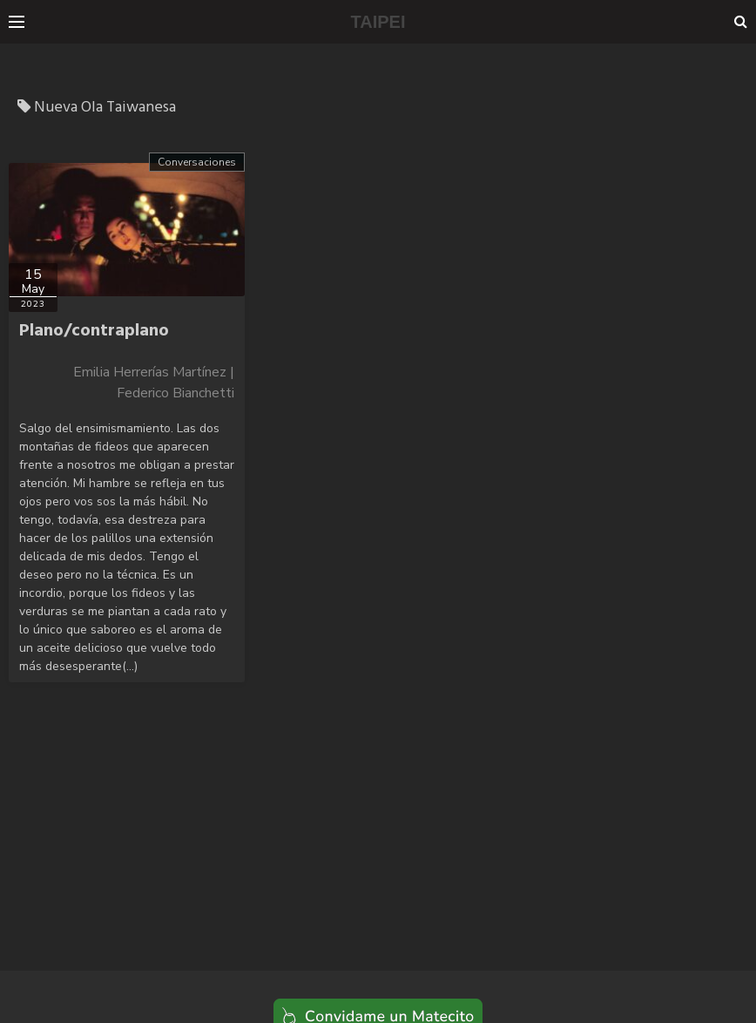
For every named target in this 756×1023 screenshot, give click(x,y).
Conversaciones (197, 162)
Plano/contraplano (94, 331)
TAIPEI (378, 21)
